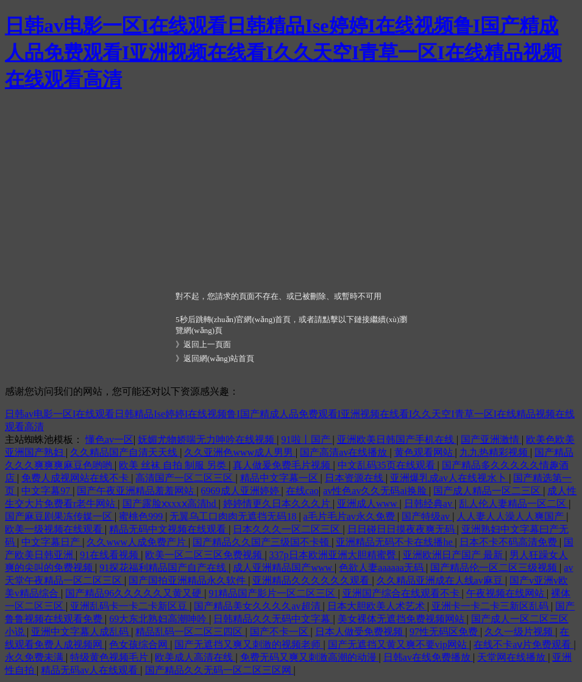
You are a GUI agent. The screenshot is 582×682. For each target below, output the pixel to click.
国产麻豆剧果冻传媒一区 (60, 516)
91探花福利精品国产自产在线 (164, 567)
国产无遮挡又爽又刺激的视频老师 (248, 644)
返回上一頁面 (207, 344)
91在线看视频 (110, 555)
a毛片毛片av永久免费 (350, 516)
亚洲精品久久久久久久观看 (312, 580)
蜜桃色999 (142, 516)
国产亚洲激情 (491, 439)
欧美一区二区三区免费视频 (204, 555)
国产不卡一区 (280, 631)
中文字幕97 (47, 491)
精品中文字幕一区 (280, 478)
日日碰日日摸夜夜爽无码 (402, 529)
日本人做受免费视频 (360, 631)
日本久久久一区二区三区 (287, 529)
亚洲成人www (368, 503)
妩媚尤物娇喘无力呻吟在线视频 (207, 439)
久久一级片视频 (519, 631)
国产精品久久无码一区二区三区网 (219, 670)
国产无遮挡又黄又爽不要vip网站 (398, 644)
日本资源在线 (355, 478)
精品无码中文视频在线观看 (169, 529)
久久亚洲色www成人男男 (240, 452)
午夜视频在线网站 (506, 593)
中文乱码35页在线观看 (388, 465)
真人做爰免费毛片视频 (283, 465)
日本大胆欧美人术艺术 (377, 606)
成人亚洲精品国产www (284, 567)
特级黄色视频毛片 (110, 657)
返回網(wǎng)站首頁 (218, 358)
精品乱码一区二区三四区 (190, 631)
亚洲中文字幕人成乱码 (81, 631)
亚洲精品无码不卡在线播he (395, 542)
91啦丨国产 (307, 439)
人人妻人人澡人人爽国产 (511, 516)
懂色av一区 (109, 439)
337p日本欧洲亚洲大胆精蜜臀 (334, 555)
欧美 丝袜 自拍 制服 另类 (174, 465)
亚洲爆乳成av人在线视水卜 (449, 478)
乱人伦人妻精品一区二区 (514, 503)
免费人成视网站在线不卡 (76, 478)
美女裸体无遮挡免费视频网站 (402, 619)
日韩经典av (429, 503)
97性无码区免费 (445, 631)
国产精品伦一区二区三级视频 (494, 567)
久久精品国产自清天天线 (125, 452)
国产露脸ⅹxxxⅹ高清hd (170, 503)
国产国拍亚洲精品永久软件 (188, 580)
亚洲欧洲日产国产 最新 (454, 555)
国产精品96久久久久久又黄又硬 (134, 593)
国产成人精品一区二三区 (488, 491)
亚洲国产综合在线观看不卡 (402, 593)
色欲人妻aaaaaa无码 (382, 567)
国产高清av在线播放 (344, 452)
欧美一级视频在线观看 (55, 529)
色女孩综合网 (139, 644)
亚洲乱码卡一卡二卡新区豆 (130, 606)
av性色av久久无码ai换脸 (376, 491)
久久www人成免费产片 (137, 542)
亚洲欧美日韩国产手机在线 (396, 439)
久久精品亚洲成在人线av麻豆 (441, 580)
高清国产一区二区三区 (185, 478)
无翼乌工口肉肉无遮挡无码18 (234, 516)
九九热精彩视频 (495, 452)
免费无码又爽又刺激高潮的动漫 (309, 657)
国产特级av (427, 516)
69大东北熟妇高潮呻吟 (159, 619)
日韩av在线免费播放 (428, 657)
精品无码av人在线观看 (90, 670)
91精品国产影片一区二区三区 (273, 593)
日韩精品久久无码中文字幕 (273, 619)
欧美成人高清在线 (195, 657)
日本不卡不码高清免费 (509, 542)
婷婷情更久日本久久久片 (278, 503)
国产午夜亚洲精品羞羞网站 (136, 491)
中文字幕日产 (51, 542)
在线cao (302, 491)
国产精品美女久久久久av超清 (258, 606)
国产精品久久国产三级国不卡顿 (262, 542)
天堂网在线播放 (512, 657)
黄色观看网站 (424, 452)
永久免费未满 (35, 657)
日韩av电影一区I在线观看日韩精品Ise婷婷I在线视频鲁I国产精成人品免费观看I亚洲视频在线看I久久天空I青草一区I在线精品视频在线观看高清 (283, 52)
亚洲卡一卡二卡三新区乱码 (491, 606)
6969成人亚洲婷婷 (241, 491)
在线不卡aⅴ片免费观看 (523, 644)
